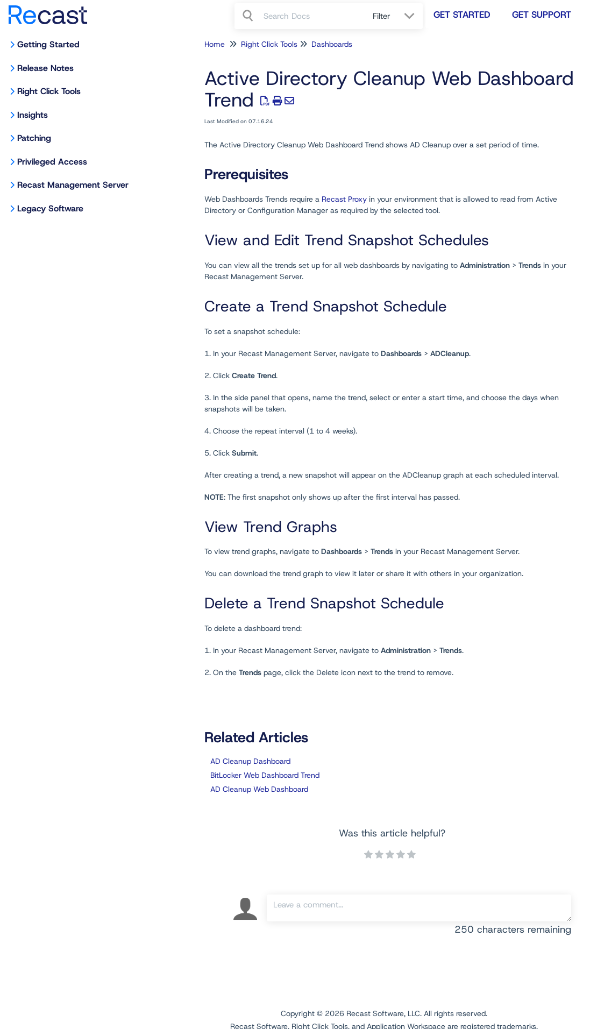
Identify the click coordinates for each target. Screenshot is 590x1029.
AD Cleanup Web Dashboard (259, 789)
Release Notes (45, 68)
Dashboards (331, 44)
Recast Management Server (73, 184)
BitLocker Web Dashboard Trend (264, 775)
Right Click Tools (49, 91)
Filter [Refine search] (383, 16)
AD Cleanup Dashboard (250, 761)
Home (214, 44)
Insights (32, 114)
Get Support (541, 14)
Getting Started (48, 44)
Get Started (462, 14)
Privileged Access (52, 161)
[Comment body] (419, 908)
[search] (312, 16)
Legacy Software (50, 208)
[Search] (249, 16)
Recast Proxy (344, 199)
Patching (34, 138)
